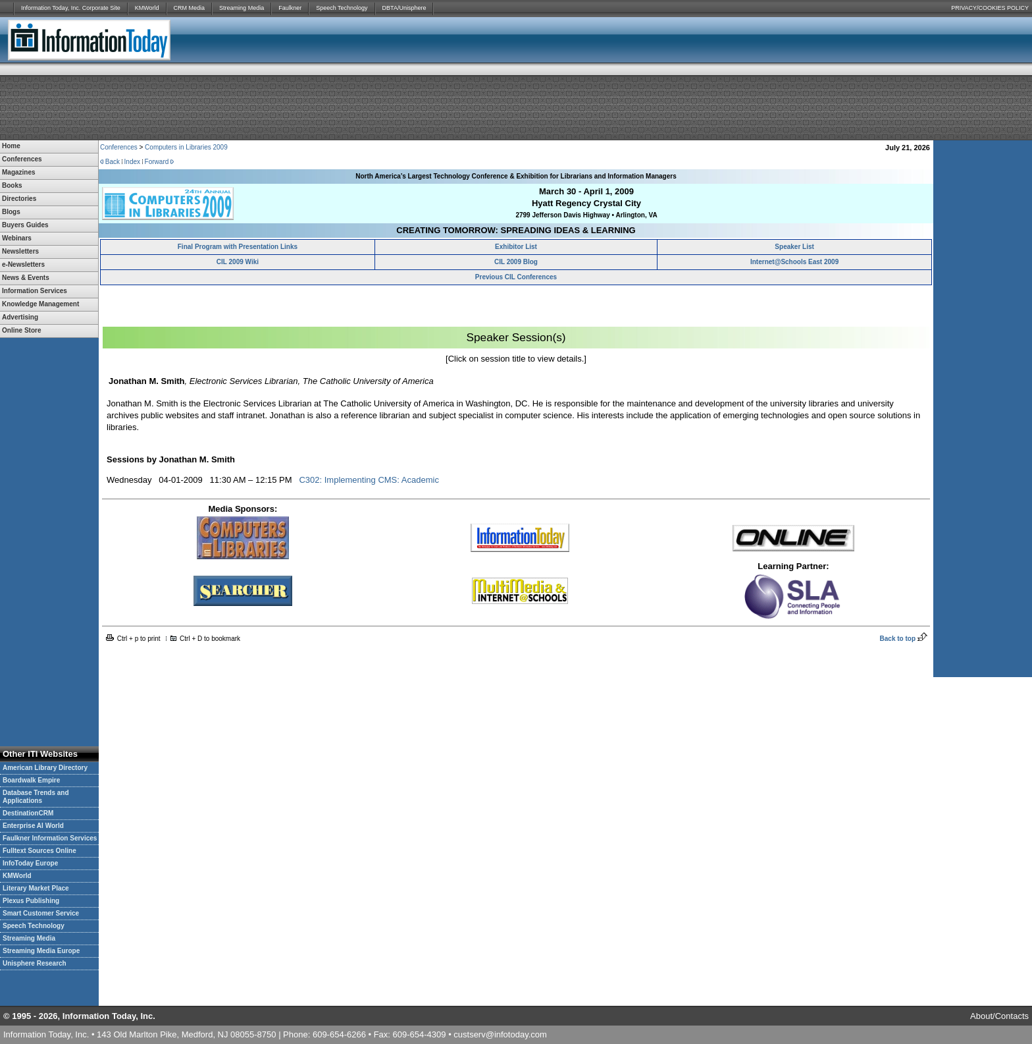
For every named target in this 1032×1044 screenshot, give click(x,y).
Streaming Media (241, 8)
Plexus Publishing (31, 900)
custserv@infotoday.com (500, 1034)
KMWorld (147, 8)
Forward (157, 161)
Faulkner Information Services (50, 838)
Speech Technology (341, 8)
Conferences (119, 147)
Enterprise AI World (33, 825)
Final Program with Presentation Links (237, 246)
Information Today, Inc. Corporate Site (70, 8)
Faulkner (289, 8)
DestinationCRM (28, 813)
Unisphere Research (34, 963)
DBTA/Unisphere (404, 8)
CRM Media (189, 8)
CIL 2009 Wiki (238, 261)
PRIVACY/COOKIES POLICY (990, 8)
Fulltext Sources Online (39, 850)
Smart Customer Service (41, 913)
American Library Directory (45, 767)
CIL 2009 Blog (516, 261)
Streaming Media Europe (41, 950)
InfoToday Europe (30, 863)
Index (132, 161)
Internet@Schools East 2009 (794, 261)
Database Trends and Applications (36, 796)
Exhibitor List (516, 246)
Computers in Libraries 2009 (186, 147)
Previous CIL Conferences (516, 277)
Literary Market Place (36, 888)
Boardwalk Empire (31, 780)
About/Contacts (999, 1016)
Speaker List (794, 246)
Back (112, 161)
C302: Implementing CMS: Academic (368, 480)
